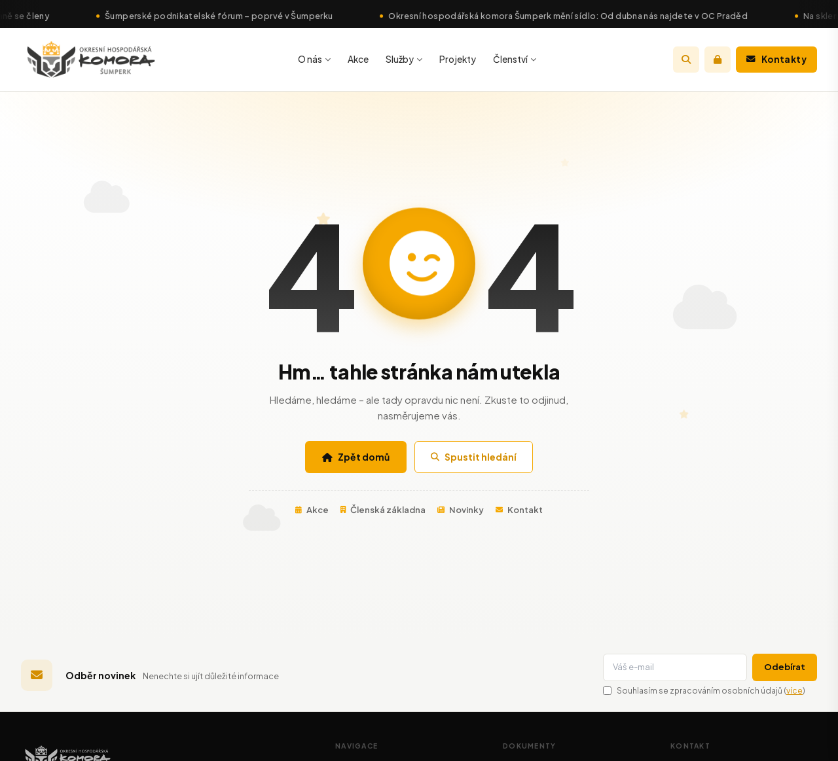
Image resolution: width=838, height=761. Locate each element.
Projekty (457, 59)
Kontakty (776, 59)
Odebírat (784, 667)
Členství (514, 59)
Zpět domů (356, 457)
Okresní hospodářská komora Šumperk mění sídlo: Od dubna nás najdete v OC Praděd (579, 15)
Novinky (460, 509)
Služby (404, 59)
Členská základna (383, 509)
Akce (358, 59)
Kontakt (519, 509)
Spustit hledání (474, 457)
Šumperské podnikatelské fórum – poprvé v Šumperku (230, 15)
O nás (314, 59)
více (794, 691)
